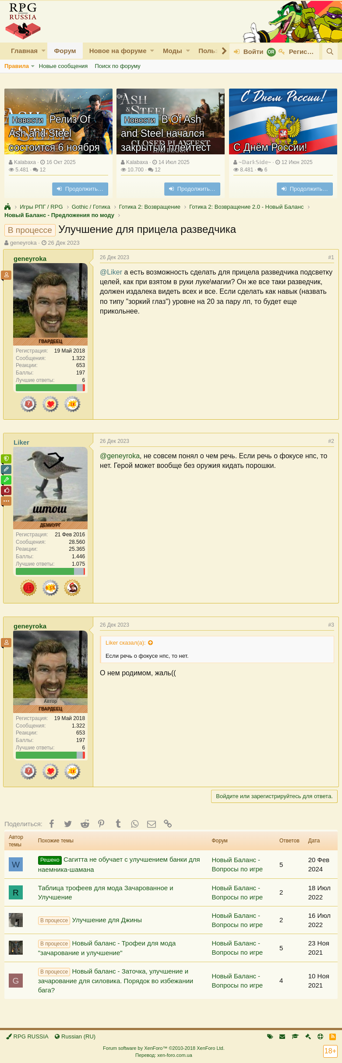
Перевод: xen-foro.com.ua (163, 1055)
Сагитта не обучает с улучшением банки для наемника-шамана (119, 864)
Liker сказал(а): (127, 642)
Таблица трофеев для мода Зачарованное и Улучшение (105, 892)
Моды (172, 50)
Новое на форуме (118, 50)
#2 (330, 441)
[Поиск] (330, 51)
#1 (330, 257)
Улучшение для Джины (90, 920)
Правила (16, 66)
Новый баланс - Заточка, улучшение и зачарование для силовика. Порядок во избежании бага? (116, 980)
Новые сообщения (63, 66)
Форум (65, 50)
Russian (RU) (75, 1036)
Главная (24, 50)
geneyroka (23, 242)
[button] (43, 51)
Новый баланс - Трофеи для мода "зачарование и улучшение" (107, 947)
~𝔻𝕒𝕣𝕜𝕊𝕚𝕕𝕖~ (255, 162)
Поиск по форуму (117, 66)
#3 (330, 625)
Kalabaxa (25, 162)
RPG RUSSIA (27, 1036)
